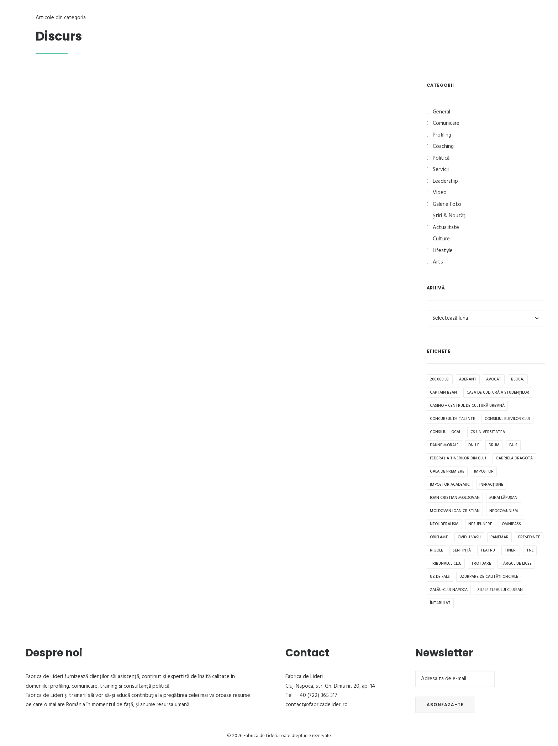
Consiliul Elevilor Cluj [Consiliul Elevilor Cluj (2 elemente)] (507, 419)
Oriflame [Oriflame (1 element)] (439, 537)
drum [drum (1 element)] (494, 445)
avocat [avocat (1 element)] (493, 379)
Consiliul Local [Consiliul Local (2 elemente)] (445, 432)
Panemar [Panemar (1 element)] (499, 537)
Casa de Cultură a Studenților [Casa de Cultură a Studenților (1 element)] (498, 392)
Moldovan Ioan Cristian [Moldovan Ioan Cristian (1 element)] (455, 511)
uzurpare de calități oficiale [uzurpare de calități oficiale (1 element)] (488, 577)
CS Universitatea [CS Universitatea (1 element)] (487, 432)
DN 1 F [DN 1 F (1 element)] (473, 445)
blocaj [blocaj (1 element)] (518, 379)
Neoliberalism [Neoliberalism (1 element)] (444, 524)
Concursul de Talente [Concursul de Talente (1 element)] (452, 419)
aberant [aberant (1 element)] (468, 379)
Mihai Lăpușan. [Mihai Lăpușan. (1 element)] (503, 498)
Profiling (442, 135)
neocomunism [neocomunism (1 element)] (503, 511)
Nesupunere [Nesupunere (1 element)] (480, 524)
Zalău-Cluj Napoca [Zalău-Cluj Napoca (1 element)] (449, 590)
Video (440, 192)
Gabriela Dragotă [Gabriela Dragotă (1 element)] (514, 458)
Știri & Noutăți (450, 216)
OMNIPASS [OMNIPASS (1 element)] (511, 524)
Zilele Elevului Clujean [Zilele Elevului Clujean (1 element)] (500, 590)
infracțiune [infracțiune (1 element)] (491, 484)
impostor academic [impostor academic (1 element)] (450, 484)
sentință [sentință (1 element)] (462, 550)
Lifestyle (443, 250)
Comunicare (446, 123)
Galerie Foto (447, 204)
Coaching (443, 146)
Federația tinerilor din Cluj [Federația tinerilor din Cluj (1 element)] (458, 458)
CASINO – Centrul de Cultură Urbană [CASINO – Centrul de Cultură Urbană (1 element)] (467, 406)
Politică (441, 158)
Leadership (445, 181)
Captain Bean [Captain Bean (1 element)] (443, 392)
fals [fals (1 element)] (513, 445)
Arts (438, 262)
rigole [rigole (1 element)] (436, 550)
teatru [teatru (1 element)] (487, 550)
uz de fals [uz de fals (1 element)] (440, 577)
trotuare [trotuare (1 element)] (481, 563)
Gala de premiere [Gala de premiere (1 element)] (447, 471)
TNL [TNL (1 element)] (529, 550)
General (441, 112)
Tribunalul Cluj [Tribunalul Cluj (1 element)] (446, 563)
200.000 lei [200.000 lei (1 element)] (439, 379)
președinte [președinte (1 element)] (529, 537)
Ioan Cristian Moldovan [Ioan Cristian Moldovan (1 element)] (455, 498)
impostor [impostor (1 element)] (484, 471)
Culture (441, 239)
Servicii (441, 169)
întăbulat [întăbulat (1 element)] (440, 603)
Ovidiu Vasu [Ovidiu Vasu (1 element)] (469, 537)
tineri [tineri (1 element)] (511, 550)
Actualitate (446, 227)
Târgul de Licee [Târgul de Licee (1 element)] (516, 563)
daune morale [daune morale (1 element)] (444, 445)
